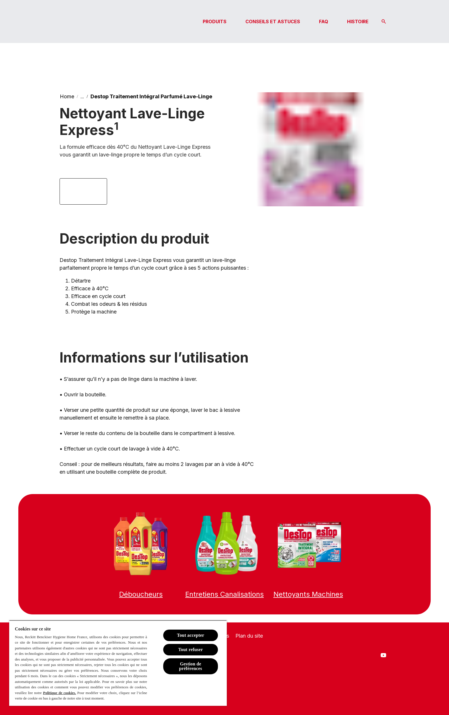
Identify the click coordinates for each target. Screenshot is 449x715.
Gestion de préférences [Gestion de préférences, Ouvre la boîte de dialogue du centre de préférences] (190, 666)
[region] (118, 663)
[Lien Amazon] (83, 191)
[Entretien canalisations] (224, 594)
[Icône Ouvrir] (383, 21)
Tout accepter (190, 635)
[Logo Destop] (88, 21)
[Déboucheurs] (141, 594)
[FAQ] (323, 21)
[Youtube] (383, 655)
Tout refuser (190, 649)
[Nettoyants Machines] (308, 594)
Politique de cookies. (59, 693)
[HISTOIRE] (358, 21)
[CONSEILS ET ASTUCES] (272, 21)
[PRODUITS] (214, 21)
